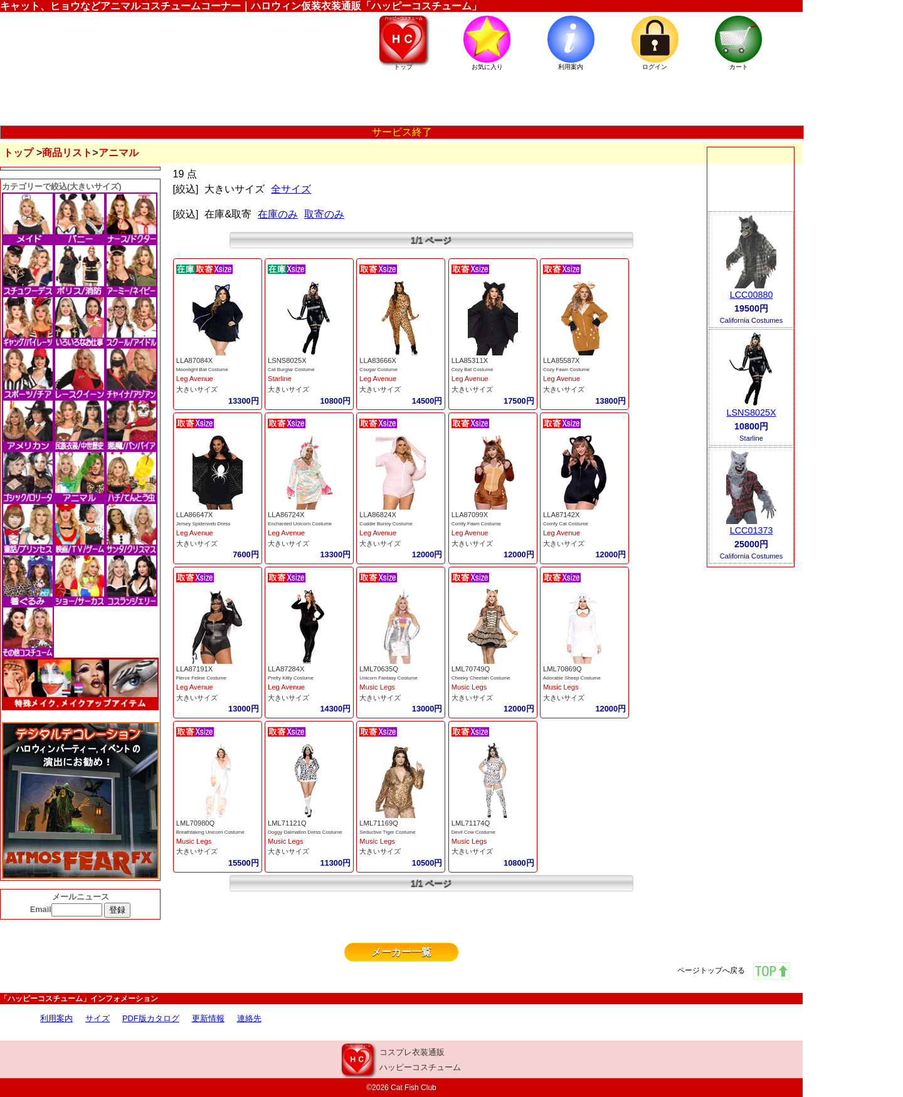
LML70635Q (378, 669)
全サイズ (291, 189)
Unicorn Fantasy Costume (388, 678)
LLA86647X (194, 514)
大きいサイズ (197, 389)
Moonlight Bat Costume (202, 369)
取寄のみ (324, 214)
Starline (280, 378)
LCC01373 (751, 530)
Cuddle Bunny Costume (386, 524)
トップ (18, 152)
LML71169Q (378, 823)
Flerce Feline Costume (201, 678)
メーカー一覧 (401, 952)
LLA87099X (470, 514)
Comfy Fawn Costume (476, 524)
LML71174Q (471, 823)
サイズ (97, 1018)
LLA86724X (286, 514)
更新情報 (208, 1018)
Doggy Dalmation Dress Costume (305, 832)
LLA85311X (470, 360)
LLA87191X (194, 669)
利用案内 (56, 1018)
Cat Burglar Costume (291, 369)
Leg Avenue (194, 378)
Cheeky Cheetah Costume (481, 678)
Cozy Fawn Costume (566, 369)
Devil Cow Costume (473, 832)
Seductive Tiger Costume (387, 832)
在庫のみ (278, 214)
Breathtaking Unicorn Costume (210, 832)
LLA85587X (561, 360)
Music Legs (377, 687)
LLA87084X (194, 360)
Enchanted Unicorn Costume (300, 524)
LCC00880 (751, 295)
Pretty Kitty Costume (291, 678)
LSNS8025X (287, 360)
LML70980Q (195, 823)
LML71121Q (287, 823)
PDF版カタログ (150, 1018)
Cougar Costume (378, 369)
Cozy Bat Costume (473, 369)
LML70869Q (562, 669)
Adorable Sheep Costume (572, 678)
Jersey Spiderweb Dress (203, 524)
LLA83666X (377, 360)
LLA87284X (286, 669)
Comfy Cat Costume (565, 524)
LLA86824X (377, 514)
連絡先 (249, 1018)
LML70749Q (471, 669)
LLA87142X (561, 514)
